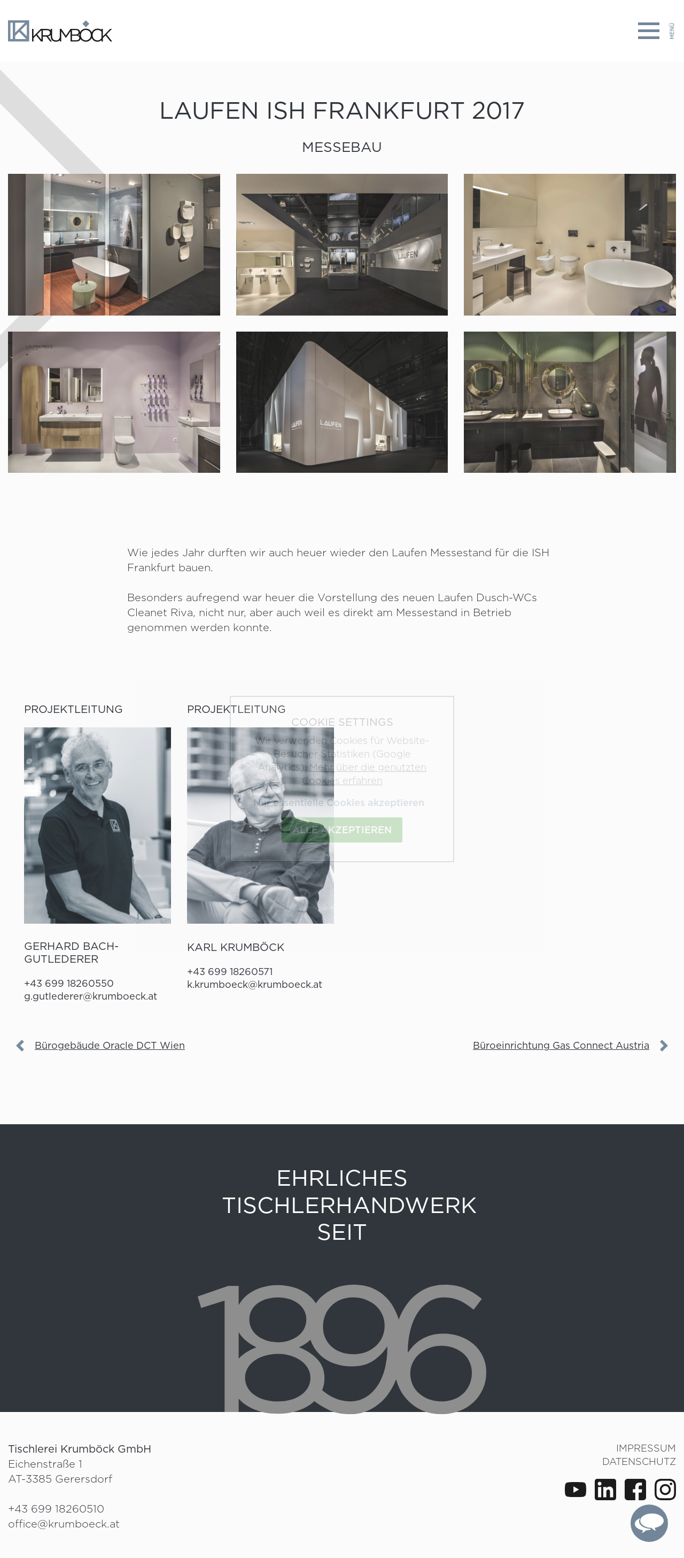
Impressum (646, 1448)
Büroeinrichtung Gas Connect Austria (561, 1045)
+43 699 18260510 (56, 1508)
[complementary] (649, 1523)
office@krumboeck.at (64, 1523)
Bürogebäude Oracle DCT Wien (110, 1045)
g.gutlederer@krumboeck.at (90, 996)
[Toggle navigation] (657, 31)
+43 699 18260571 (230, 971)
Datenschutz (639, 1461)
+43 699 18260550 (69, 983)
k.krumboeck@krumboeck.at (254, 984)
